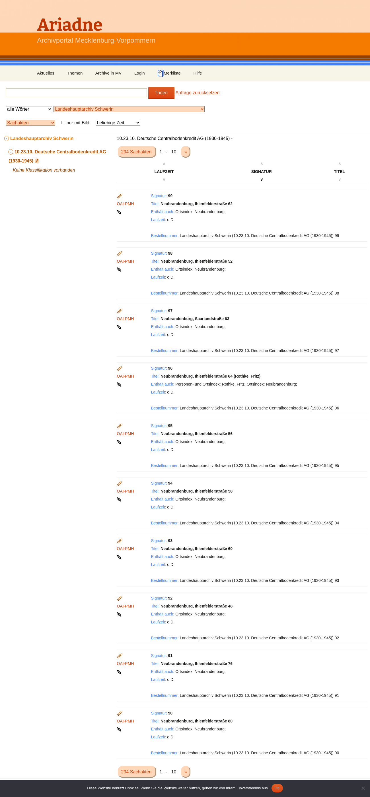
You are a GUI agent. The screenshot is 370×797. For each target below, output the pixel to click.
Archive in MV (108, 73)
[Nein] (363, 788)
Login (139, 73)
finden (161, 92)
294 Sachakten (137, 151)
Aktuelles (45, 73)
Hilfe (197, 73)
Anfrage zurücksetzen (198, 92)
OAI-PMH (125, 203)
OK (277, 788)
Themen (75, 73)
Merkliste (169, 73)
